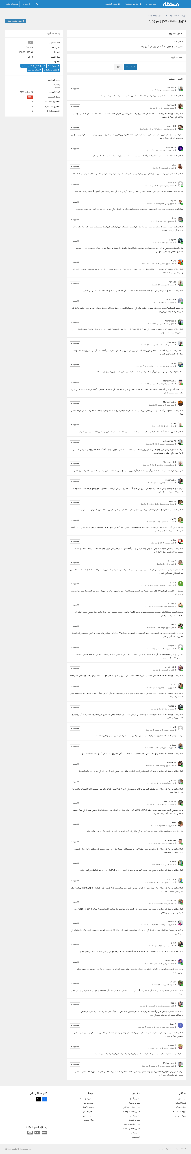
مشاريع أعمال (134, 1099)
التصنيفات (136, 1137)
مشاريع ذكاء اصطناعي (131, 1107)
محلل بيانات (170, 323)
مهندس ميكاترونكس (166, 383)
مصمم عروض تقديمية (166, 185)
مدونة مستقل (88, 1116)
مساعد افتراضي (168, 963)
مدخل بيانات (170, 825)
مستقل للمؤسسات (87, 1099)
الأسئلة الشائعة (180, 1103)
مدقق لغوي (170, 242)
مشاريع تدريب (134, 1133)
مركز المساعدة (88, 1120)
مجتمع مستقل (88, 1111)
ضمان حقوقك (181, 1107)
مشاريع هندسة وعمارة (131, 1111)
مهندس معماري (168, 945)
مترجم (172, 284)
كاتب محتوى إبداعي (167, 263)
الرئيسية (182, 16)
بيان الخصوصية (180, 1116)
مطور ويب (170, 405)
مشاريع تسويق (134, 1120)
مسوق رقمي (169, 203)
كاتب (56, 87)
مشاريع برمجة (134, 1103)
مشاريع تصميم (134, 1116)
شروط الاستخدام (179, 1111)
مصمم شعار (170, 482)
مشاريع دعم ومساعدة (131, 1128)
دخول (118, 67)
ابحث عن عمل (88, 1103)
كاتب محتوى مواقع (167, 627)
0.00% (30, 97)
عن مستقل (182, 1099)
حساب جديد (130, 67)
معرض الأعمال (88, 1107)
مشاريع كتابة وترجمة (132, 1124)
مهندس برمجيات (168, 90)
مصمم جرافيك (169, 302)
